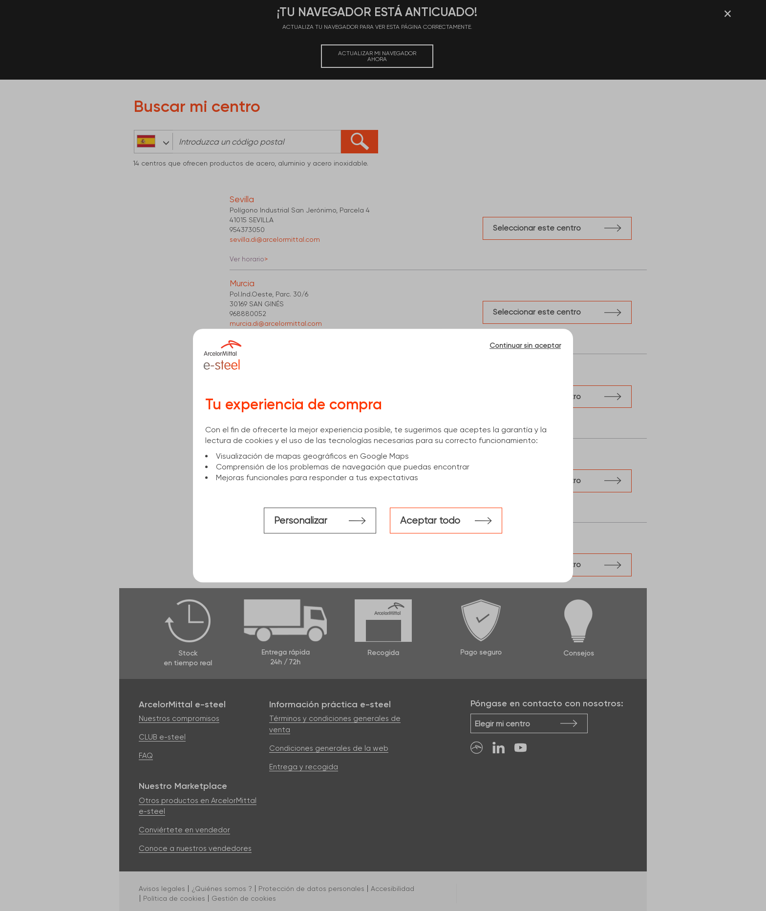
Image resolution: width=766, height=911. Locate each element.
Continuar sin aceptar (525, 345)
